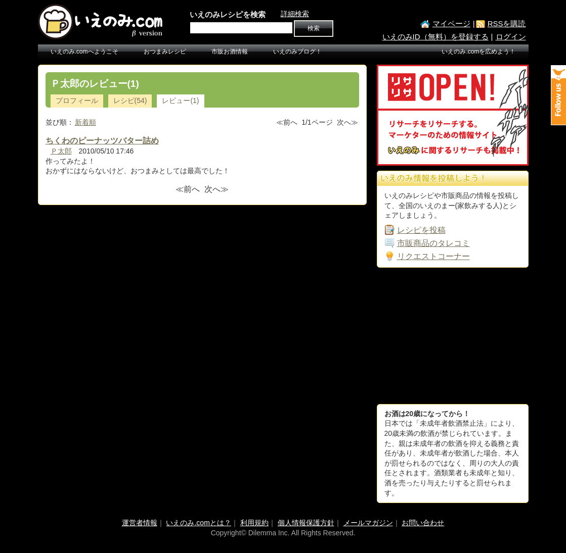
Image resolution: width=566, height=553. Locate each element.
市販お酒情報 (229, 51)
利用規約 (254, 523)
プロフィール (77, 100)
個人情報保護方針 (306, 523)
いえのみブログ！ (297, 51)
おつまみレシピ (165, 51)
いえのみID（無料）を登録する (435, 36)
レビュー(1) (180, 100)
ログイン (511, 36)
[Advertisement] (453, 336)
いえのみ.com (101, 21)
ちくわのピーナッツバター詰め (102, 140)
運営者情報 (139, 523)
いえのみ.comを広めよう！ (478, 51)
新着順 (85, 122)
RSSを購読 (507, 23)
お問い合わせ (423, 523)
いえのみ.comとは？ (198, 523)
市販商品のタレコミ (433, 243)
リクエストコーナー (433, 256)
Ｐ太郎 (61, 151)
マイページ (451, 23)
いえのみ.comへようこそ (84, 51)
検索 (314, 28)
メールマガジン (368, 523)
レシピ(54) (130, 100)
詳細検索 (295, 14)
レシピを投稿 (421, 230)
